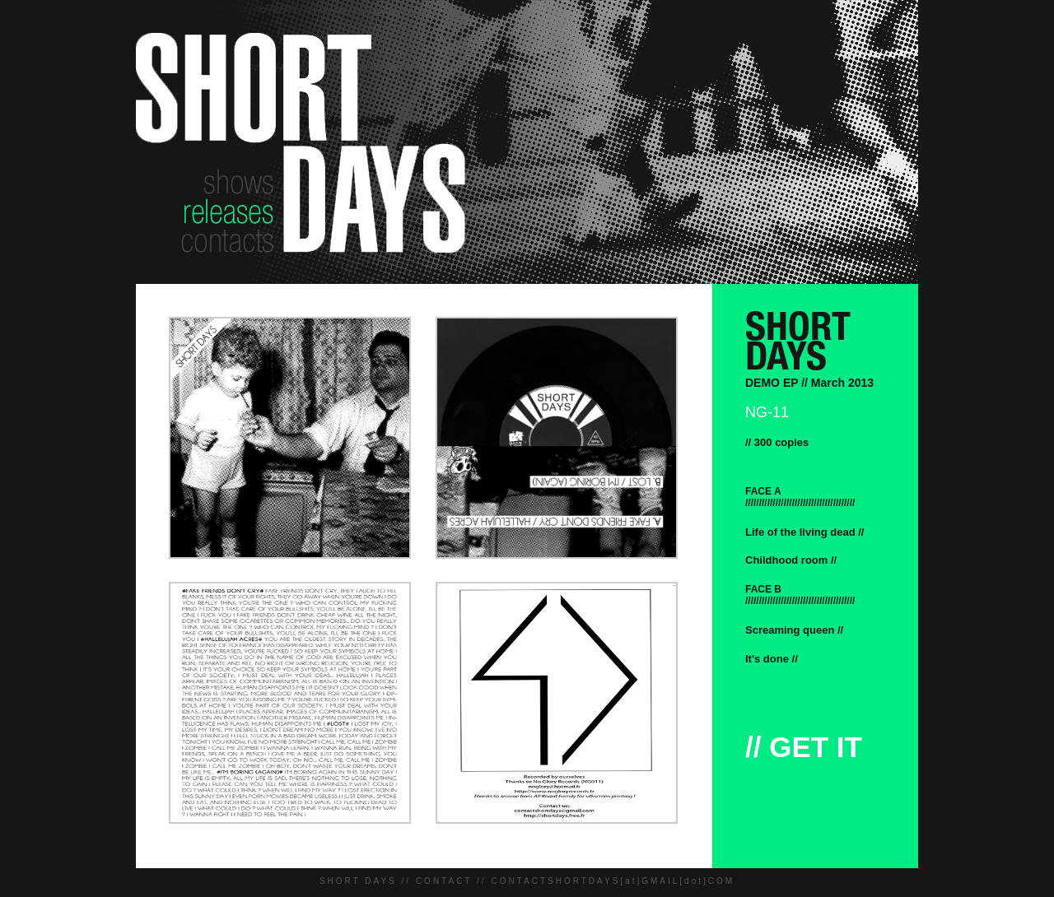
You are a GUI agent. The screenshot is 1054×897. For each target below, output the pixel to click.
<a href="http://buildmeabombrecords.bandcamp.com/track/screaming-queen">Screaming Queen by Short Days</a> (899, 629)
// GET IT (803, 747)
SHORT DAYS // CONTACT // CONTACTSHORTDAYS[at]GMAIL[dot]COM (527, 880)
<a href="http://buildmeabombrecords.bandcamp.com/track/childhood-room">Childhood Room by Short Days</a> (899, 560)
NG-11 (767, 412)
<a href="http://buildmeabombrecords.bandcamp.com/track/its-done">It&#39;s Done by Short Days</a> (899, 658)
